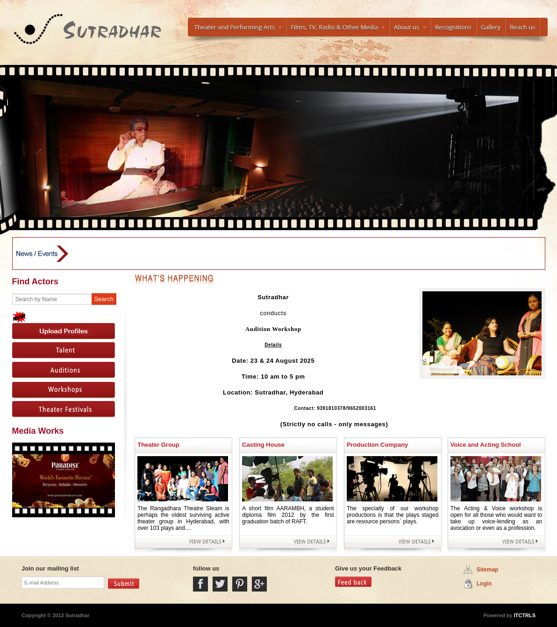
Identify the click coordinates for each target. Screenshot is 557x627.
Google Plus (259, 584)
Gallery (490, 27)
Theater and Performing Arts (238, 27)
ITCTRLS (524, 615)
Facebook (200, 584)
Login (484, 583)
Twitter (220, 584)
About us (410, 27)
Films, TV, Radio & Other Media (338, 27)
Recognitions (453, 27)
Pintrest (239, 584)
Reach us (522, 27)
